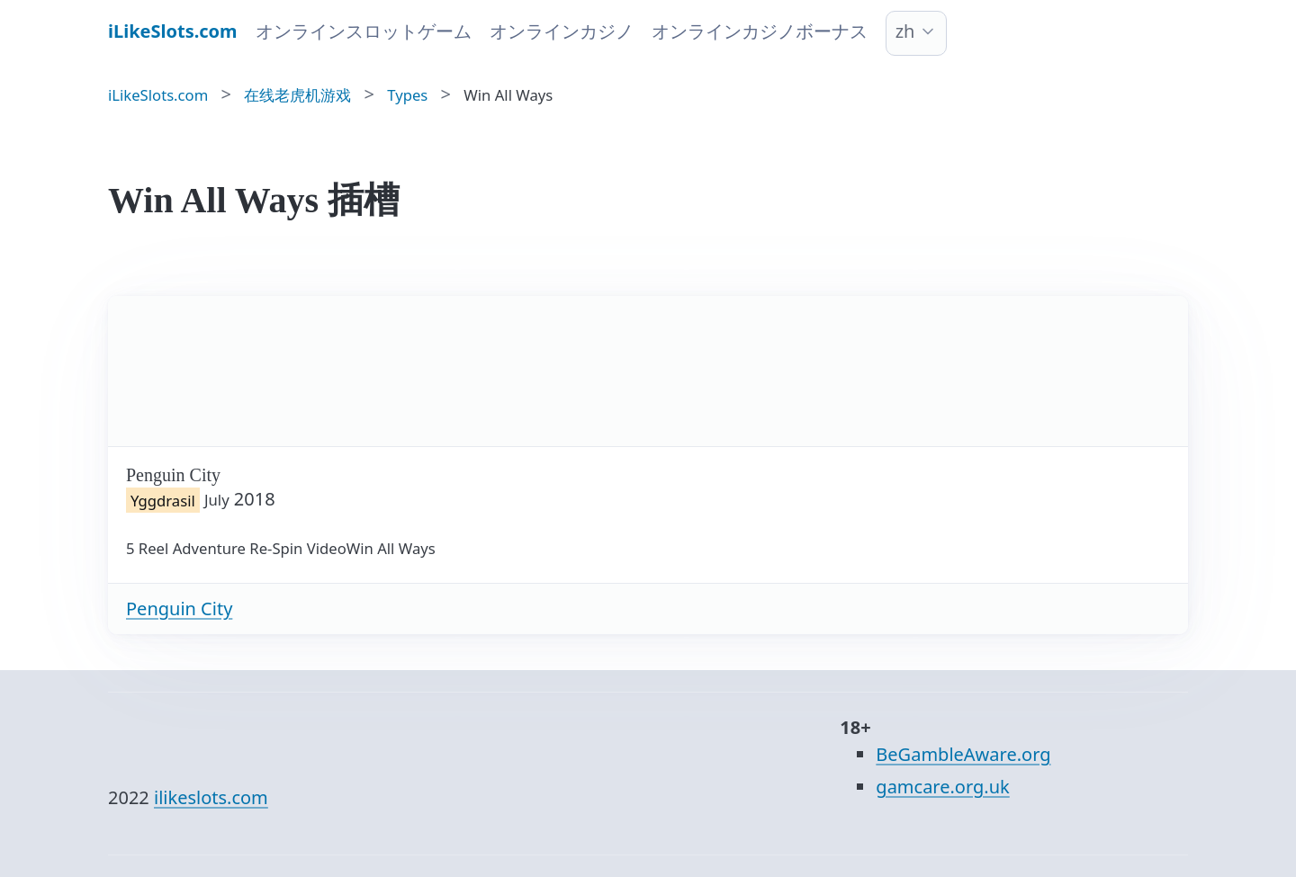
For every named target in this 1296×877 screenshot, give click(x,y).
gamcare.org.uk (942, 786)
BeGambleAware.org (963, 754)
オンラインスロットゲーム (364, 31)
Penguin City (179, 608)
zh (905, 31)
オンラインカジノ (562, 31)
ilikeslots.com (211, 797)
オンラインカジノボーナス (760, 31)
